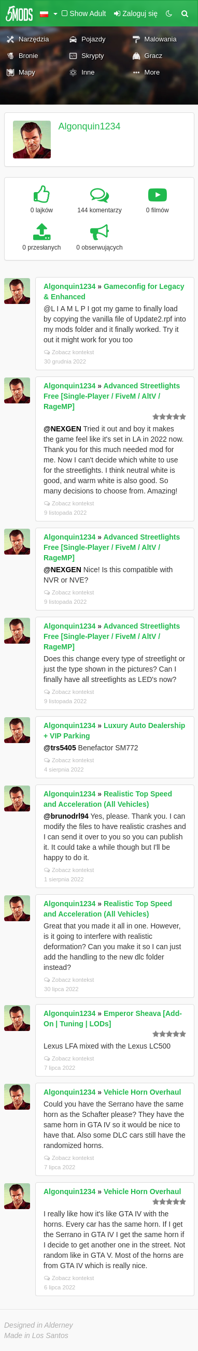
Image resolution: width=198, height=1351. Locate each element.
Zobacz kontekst (69, 352)
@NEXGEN (62, 429)
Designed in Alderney (38, 1325)
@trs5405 (60, 748)
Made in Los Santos (36, 1335)
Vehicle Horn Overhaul (142, 1092)
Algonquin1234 (90, 126)
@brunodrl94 (66, 816)
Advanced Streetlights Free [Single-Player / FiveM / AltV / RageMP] (112, 396)
